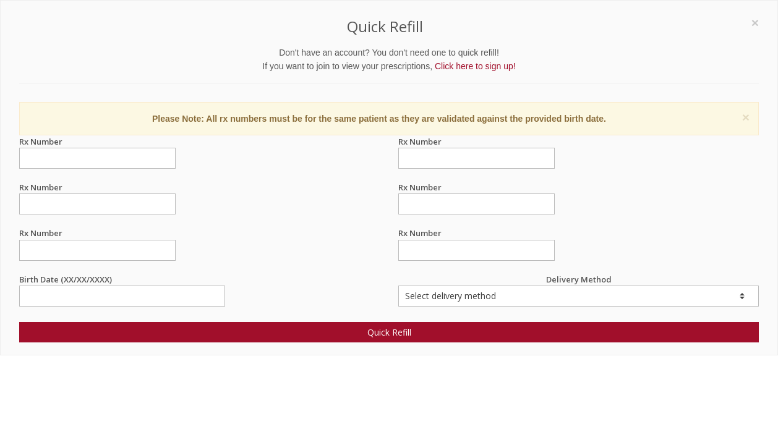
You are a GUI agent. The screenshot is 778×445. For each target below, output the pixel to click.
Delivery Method (578, 290)
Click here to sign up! (475, 66)
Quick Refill (389, 332)
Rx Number (97, 142)
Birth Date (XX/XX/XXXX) (122, 280)
